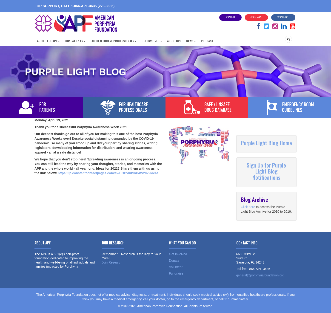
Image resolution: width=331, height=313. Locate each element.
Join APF (256, 17)
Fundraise (176, 273)
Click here (248, 207)
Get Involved (178, 254)
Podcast (207, 40)
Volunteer (176, 267)
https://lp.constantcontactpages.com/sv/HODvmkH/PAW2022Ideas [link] (108, 173)
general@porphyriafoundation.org (260, 275)
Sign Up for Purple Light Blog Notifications (266, 171)
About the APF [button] (48, 40)
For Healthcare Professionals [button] (114, 40)
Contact (283, 17)
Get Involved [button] (152, 40)
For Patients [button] (75, 40)
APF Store (174, 40)
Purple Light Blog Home (266, 143)
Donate (230, 17)
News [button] (191, 40)
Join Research (112, 262)
